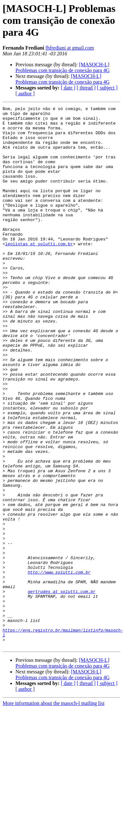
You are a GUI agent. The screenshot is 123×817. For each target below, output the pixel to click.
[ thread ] (86, 87)
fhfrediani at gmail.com (69, 48)
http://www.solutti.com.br (59, 666)
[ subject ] (107, 87)
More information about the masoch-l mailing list (53, 811)
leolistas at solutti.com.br (39, 272)
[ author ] (25, 93)
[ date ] (68, 87)
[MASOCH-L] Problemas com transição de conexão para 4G (62, 67)
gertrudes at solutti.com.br (62, 689)
